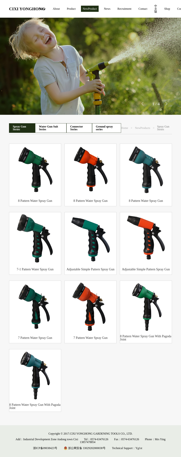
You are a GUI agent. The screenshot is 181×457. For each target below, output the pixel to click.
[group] (90, 66)
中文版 (155, 9)
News (107, 8)
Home (42, 8)
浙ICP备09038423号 (45, 448)
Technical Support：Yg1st (127, 448)
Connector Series (76, 128)
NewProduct (90, 8)
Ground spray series (104, 128)
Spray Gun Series (19, 128)
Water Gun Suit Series (48, 128)
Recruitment (124, 8)
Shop (167, 8)
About (56, 8)
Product (71, 8)
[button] (166, 104)
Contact (143, 8)
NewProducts (142, 128)
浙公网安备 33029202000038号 (85, 448)
